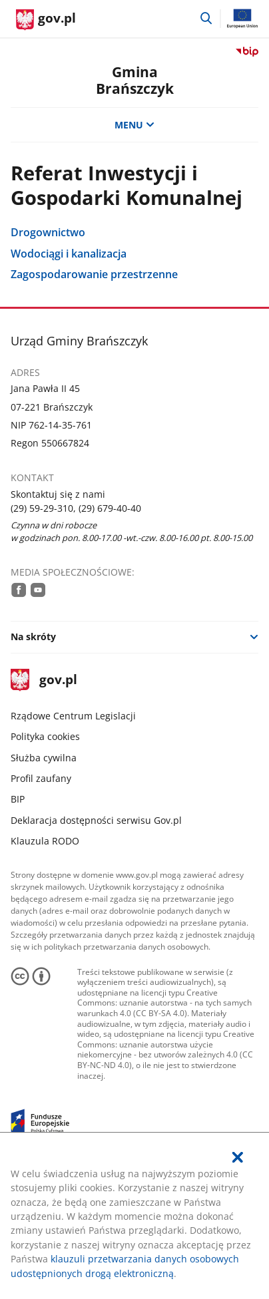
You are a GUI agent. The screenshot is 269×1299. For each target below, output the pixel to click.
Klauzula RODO (45, 841)
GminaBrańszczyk (135, 80)
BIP (18, 799)
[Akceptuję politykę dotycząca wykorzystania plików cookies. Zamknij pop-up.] (237, 1157)
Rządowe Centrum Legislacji (73, 715)
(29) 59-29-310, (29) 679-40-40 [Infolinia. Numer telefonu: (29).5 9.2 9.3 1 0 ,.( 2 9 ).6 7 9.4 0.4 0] (76, 508)
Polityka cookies (45, 736)
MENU (134, 124)
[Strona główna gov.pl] (46, 20)
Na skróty (33, 636)
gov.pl (44, 680)
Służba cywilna (44, 757)
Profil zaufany (41, 778)
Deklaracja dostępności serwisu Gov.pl (96, 820)
